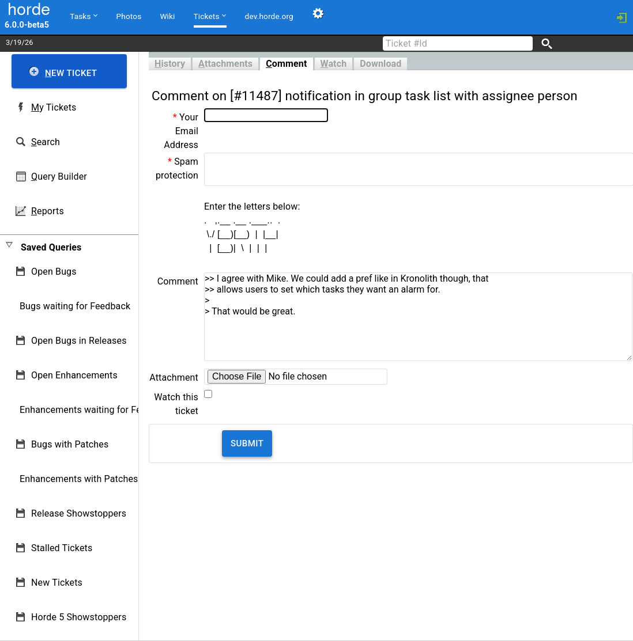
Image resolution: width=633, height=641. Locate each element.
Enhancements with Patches (79, 478)
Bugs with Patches (69, 444)
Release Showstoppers (78, 513)
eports (47, 211)
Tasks (83, 15)
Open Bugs (54, 271)
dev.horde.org (269, 16)
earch (45, 141)
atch (334, 63)
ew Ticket (71, 73)
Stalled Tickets (61, 548)
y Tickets (53, 107)
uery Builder (59, 176)
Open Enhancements (74, 375)
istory (170, 63)
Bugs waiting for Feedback (75, 306)
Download (380, 63)
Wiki (167, 16)
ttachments (225, 63)
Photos (129, 16)
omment (286, 63)
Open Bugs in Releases (79, 340)
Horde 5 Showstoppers (78, 617)
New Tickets (56, 582)
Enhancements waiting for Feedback (95, 409)
